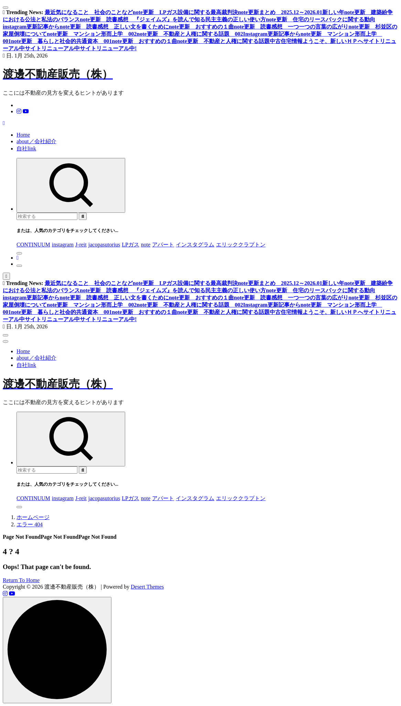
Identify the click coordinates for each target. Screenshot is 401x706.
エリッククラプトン (240, 244)
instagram (63, 244)
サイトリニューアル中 (52, 48)
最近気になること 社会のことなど (89, 12)
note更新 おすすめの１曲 (201, 27)
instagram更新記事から (31, 27)
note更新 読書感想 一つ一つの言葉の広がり (291, 27)
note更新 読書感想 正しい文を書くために (114, 27)
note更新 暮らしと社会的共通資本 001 (61, 41)
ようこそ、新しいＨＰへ (333, 41)
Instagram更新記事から (272, 34)
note (146, 244)
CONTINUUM (33, 244)
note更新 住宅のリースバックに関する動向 (320, 19)
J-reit (81, 244)
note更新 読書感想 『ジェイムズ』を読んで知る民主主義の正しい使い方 (173, 19)
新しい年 (333, 12)
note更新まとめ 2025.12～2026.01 (280, 12)
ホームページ (33, 517)
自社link (26, 148)
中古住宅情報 (286, 41)
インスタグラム (195, 244)
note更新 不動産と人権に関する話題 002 (190, 34)
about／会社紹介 (36, 141)
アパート (163, 244)
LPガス (130, 244)
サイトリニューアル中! (108, 48)
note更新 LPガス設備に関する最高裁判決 (185, 12)
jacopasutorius (104, 244)
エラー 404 (30, 524)
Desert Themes (147, 587)
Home (23, 135)
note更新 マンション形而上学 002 (92, 34)
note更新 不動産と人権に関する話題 (223, 41)
